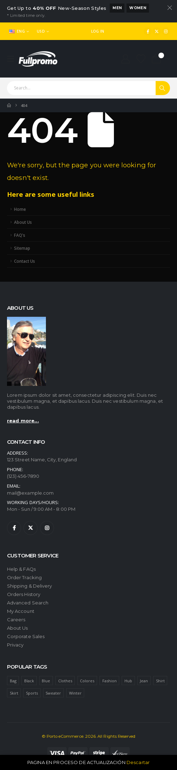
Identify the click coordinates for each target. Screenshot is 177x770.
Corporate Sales (26, 636)
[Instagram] (166, 31)
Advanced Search (27, 602)
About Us (23, 222)
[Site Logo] (38, 59)
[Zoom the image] (26, 319)
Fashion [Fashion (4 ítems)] (109, 680)
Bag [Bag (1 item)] (13, 680)
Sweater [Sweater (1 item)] (53, 693)
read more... (23, 420)
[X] (156, 31)
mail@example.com (30, 493)
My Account (20, 611)
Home (20, 209)
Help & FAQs (21, 569)
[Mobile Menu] (13, 58)
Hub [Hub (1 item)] (128, 680)
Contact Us (24, 261)
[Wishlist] (141, 58)
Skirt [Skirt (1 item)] (14, 693)
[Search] (163, 88)
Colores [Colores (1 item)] (87, 680)
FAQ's (19, 235)
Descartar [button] (138, 762)
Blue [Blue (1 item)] (46, 680)
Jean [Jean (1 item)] (144, 680)
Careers (16, 619)
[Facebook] (148, 31)
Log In (97, 31)
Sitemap (22, 248)
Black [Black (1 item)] (29, 680)
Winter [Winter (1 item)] (75, 693)
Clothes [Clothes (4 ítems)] (65, 680)
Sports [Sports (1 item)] (32, 693)
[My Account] (125, 58)
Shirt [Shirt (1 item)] (160, 680)
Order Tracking (24, 577)
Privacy (15, 645)
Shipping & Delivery (29, 586)
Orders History (23, 594)
